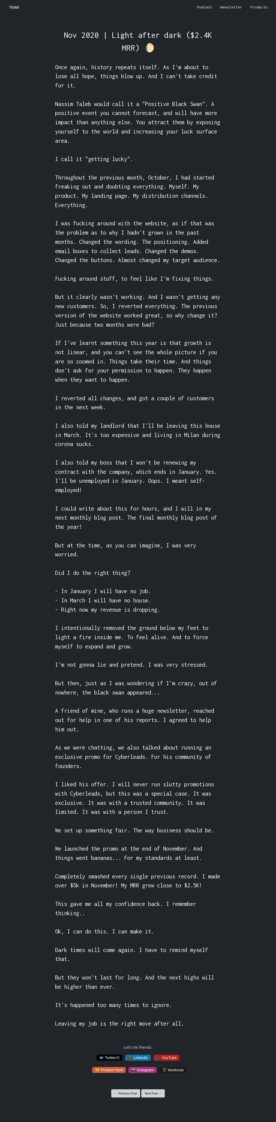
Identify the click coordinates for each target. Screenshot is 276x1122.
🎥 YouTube (166, 1058)
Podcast (204, 7)
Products (259, 7)
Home (14, 7)
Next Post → (153, 1093)
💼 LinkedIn (138, 1058)
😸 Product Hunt (109, 1070)
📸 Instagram (142, 1070)
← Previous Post (126, 1093)
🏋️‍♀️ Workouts (173, 1070)
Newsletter (231, 7)
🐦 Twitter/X (109, 1058)
